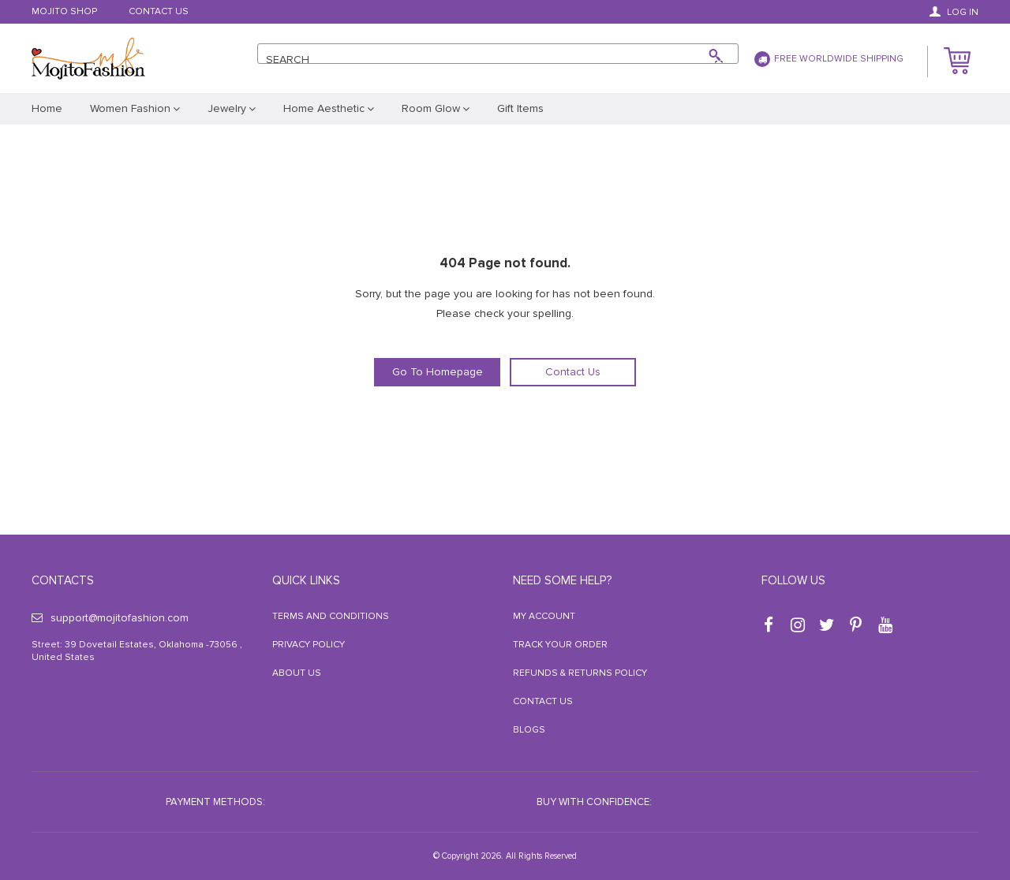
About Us (296, 673)
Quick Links (306, 580)
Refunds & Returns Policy (580, 673)
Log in (954, 12)
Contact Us (159, 12)
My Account (544, 616)
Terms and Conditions (330, 616)
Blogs (529, 730)
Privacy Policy (308, 645)
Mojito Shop (64, 12)
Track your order (560, 645)
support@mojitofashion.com (110, 618)
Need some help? (562, 580)
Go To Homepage (437, 371)
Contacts (63, 580)
